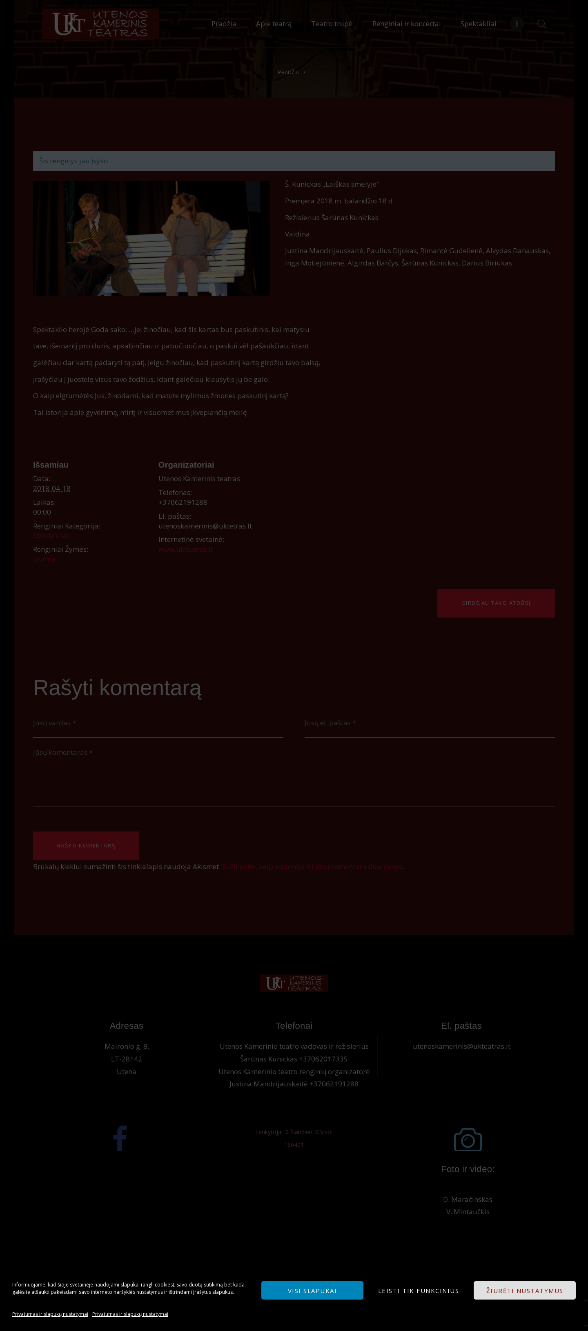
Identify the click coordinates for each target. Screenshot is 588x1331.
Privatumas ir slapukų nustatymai (50, 1314)
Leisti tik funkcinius (418, 1290)
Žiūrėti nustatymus (525, 1290)
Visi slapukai (312, 1290)
